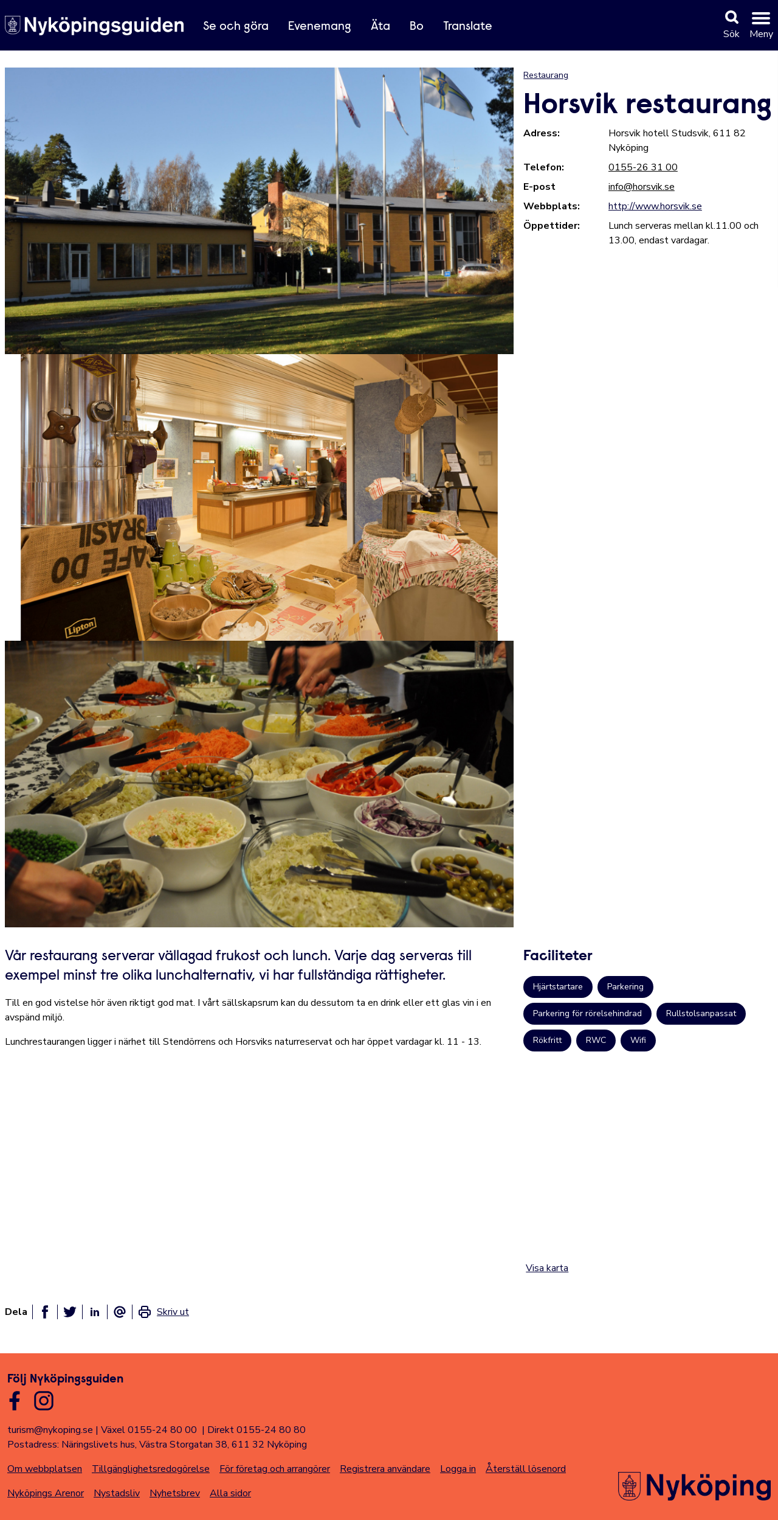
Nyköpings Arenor (45, 1493)
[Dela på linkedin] (95, 1312)
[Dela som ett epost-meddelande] (119, 1312)
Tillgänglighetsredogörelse (151, 1469)
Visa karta (547, 1268)
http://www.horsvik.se (655, 206)
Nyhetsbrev (175, 1493)
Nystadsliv (117, 1493)
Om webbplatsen (44, 1469)
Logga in (458, 1469)
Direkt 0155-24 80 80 (256, 1430)
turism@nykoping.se (50, 1430)
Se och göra (236, 27)
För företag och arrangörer (274, 1469)
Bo (417, 27)
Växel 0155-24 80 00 (149, 1430)
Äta (380, 27)
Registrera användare (385, 1469)
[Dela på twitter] (70, 1312)
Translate (467, 27)
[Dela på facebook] (45, 1312)
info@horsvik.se (641, 186)
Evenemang (319, 27)
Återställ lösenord (526, 1469)
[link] (163, 1312)
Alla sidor (230, 1493)
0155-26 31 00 (643, 167)
